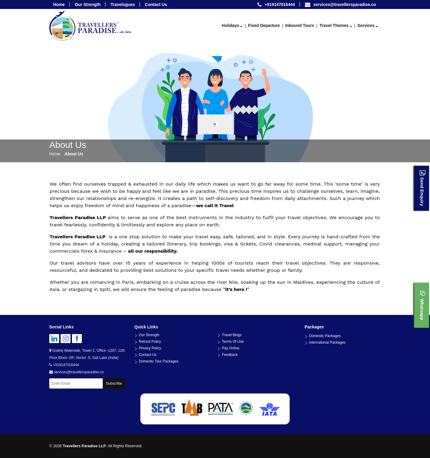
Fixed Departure (264, 25)
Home (59, 4)
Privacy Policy (150, 348)
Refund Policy (150, 341)
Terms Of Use (233, 341)
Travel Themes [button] (334, 25)
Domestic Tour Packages (159, 361)
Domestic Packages (325, 336)
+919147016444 (64, 365)
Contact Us (156, 4)
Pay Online (230, 348)
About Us (73, 153)
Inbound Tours (299, 25)
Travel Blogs (232, 335)
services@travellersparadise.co (344, 4)
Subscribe (114, 383)
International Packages (327, 342)
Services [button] (366, 25)
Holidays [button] (230, 25)
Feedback (230, 355)
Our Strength (87, 4)
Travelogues (122, 4)
